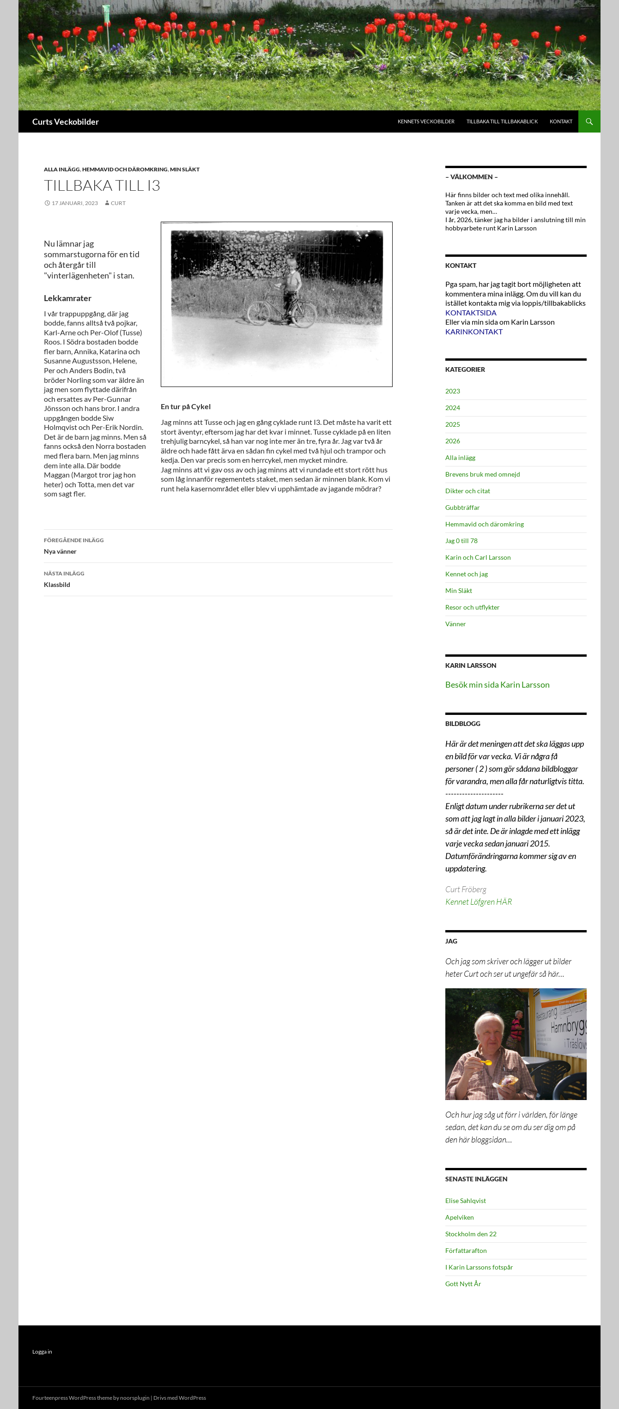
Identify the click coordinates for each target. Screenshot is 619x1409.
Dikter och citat (467, 491)
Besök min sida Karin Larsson (497, 684)
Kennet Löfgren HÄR (478, 901)
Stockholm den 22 (471, 1234)
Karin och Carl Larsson (478, 557)
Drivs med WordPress (179, 1397)
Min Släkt (185, 169)
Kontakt (561, 121)
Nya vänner (218, 545)
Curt (118, 203)
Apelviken (459, 1217)
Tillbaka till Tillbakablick (502, 121)
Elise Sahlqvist (465, 1200)
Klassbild (218, 578)
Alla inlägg (62, 169)
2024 (452, 407)
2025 (452, 424)
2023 (452, 391)
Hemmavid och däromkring (125, 169)
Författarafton (466, 1250)
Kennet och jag (466, 574)
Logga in (42, 1351)
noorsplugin (135, 1397)
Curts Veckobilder (65, 121)
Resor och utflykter (472, 607)
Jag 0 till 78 (461, 540)
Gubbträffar (462, 507)
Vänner (455, 624)
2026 (452, 441)
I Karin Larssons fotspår (479, 1267)
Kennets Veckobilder (426, 121)
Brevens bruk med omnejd (482, 474)
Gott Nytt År (463, 1284)
